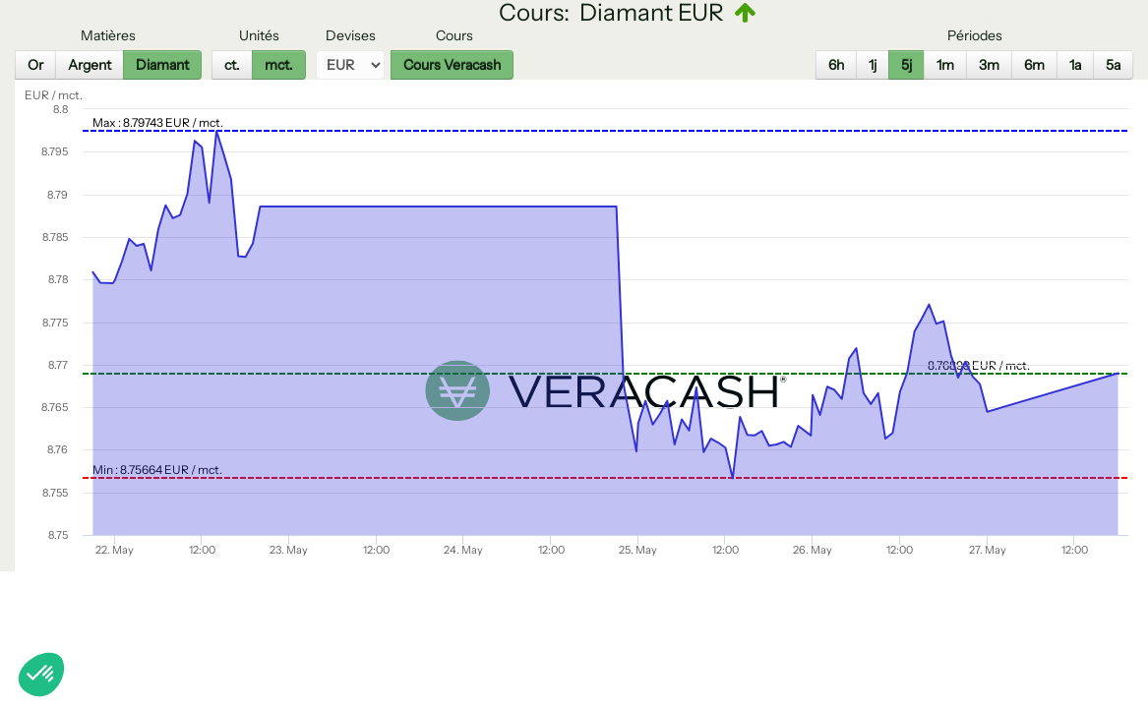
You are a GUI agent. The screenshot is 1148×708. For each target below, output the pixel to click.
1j (872, 65)
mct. (279, 65)
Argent (89, 65)
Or (35, 65)
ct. (232, 65)
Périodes (974, 35)
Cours (454, 35)
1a (1075, 65)
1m (945, 65)
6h (836, 65)
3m (989, 65)
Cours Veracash (452, 65)
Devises (351, 35)
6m (1034, 65)
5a (1113, 65)
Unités (259, 35)
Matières (108, 35)
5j (906, 65)
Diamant (162, 65)
